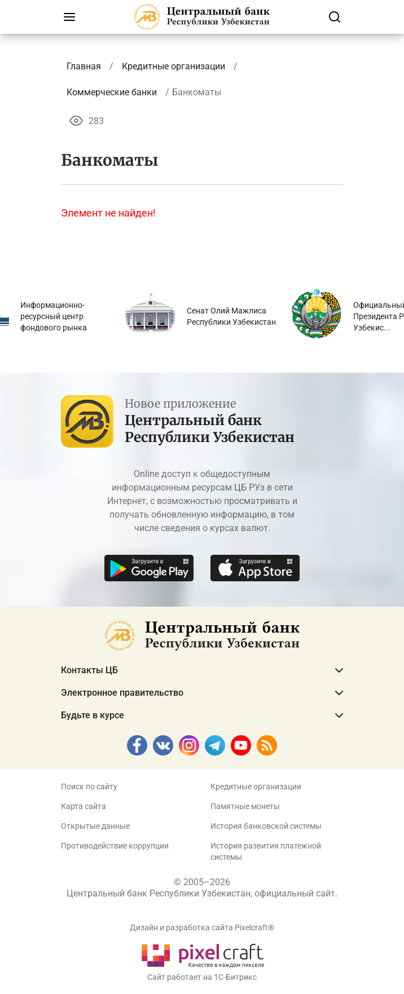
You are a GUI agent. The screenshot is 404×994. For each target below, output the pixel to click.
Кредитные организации (255, 786)
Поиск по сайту (89, 786)
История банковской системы (266, 825)
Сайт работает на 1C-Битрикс (202, 977)
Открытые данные (95, 825)
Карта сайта (83, 806)
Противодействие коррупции (115, 845)
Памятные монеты (245, 806)
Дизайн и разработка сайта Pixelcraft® (202, 927)
